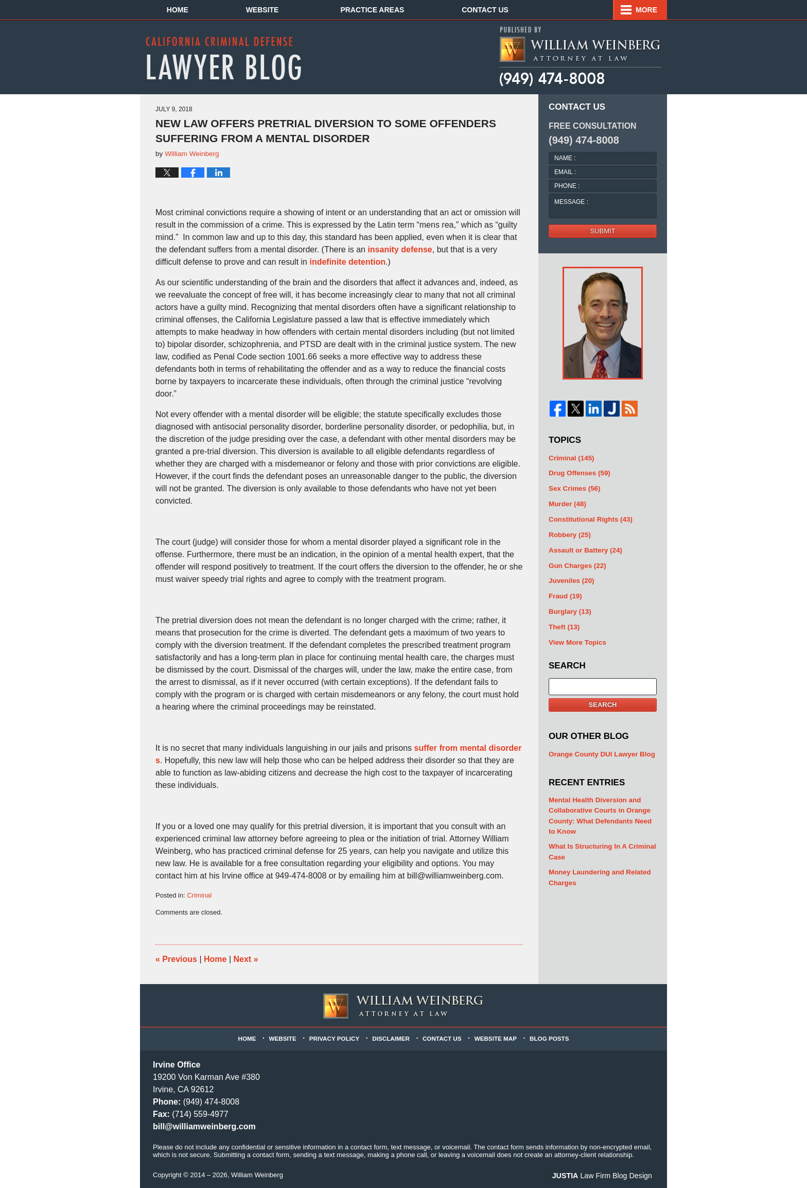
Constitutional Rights (589, 518)
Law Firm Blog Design (605, 1176)
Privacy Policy (336, 1037)
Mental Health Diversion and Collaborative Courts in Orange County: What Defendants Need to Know (598, 811)
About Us (368, 10)
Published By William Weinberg (580, 56)
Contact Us (597, 10)
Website (270, 10)
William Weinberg (257, 1175)
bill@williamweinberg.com (204, 1126)
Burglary (569, 608)
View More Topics (577, 639)
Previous (176, 959)
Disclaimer (391, 1037)
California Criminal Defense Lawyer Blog (223, 58)
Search (603, 701)
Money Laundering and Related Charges (598, 871)
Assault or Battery (584, 548)
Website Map (495, 1037)
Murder (567, 503)
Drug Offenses (578, 473)
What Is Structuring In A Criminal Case (601, 846)
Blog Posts (547, 1037)
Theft (564, 623)
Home (181, 10)
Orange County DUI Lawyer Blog (600, 750)
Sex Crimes (574, 488)
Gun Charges (576, 563)
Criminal (199, 895)
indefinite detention (347, 261)
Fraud (565, 593)
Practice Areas (480, 10)
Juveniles (571, 578)
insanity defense (399, 249)
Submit (602, 231)
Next (246, 959)
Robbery (569, 533)
